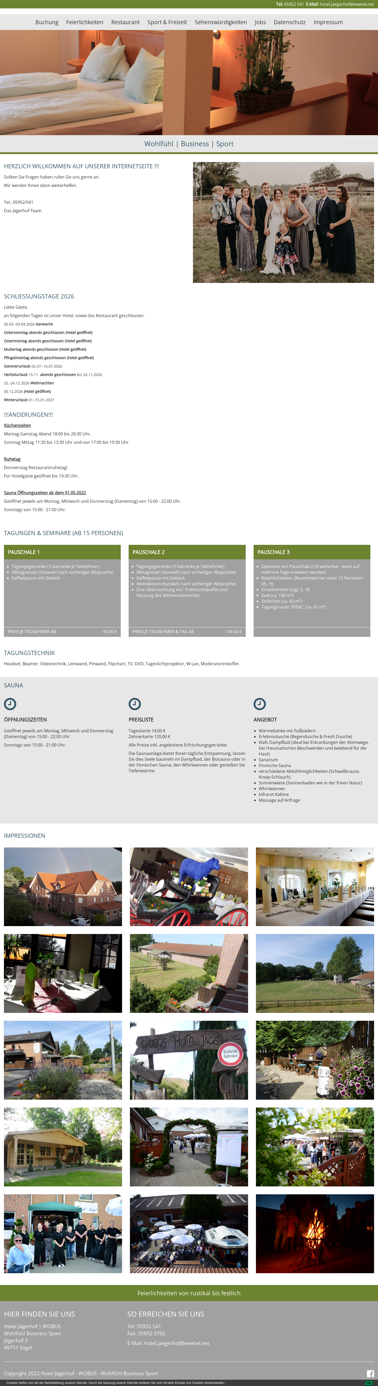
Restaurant (125, 22)
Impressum (328, 22)
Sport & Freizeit (167, 22)
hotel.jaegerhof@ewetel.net (347, 4)
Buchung (46, 22)
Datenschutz (290, 22)
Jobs (260, 22)
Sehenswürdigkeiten (221, 22)
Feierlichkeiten (84, 22)
